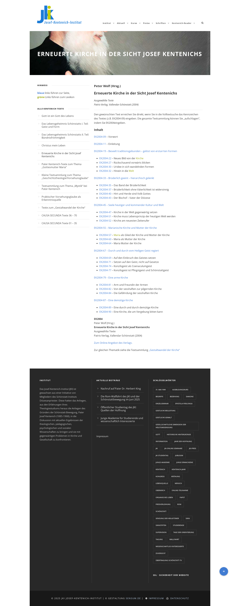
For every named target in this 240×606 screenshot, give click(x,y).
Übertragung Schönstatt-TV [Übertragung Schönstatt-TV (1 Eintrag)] (169, 560)
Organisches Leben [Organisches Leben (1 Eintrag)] (164, 497)
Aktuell (121, 23)
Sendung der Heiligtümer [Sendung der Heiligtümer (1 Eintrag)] (167, 518)
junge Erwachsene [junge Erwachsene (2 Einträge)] (184, 462)
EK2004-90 (105, 311)
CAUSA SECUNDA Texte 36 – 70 (59, 215)
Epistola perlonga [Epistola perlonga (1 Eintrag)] (183, 403)
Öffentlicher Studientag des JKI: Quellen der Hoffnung (118, 409)
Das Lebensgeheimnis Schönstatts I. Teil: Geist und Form (65, 125)
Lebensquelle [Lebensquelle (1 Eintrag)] (162, 483)
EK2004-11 (100, 144)
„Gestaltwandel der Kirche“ (164, 350)
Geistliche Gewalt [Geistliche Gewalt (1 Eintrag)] (164, 417)
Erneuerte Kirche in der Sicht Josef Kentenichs (61, 155)
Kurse (134, 23)
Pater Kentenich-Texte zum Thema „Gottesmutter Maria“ (61, 165)
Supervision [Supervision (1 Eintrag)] (161, 532)
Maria (117, 235)
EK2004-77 (105, 270)
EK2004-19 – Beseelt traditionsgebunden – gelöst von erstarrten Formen (136, 151)
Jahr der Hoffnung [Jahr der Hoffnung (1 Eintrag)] (183, 441)
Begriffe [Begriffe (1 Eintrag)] (159, 396)
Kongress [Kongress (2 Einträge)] (160, 476)
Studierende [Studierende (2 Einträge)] (178, 525)
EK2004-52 (105, 220)
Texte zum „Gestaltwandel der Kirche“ (63, 207)
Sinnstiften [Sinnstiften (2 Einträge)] (161, 525)
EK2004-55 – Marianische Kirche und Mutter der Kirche (125, 228)
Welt (131, 171)
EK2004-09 (100, 136)
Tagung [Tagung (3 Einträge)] (159, 539)
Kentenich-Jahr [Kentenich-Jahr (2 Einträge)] (179, 469)
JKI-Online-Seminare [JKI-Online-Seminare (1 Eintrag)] (173, 448)
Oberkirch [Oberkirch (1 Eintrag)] (160, 490)
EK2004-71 (105, 262)
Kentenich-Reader (181, 23)
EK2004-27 (105, 162)
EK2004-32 (105, 171)
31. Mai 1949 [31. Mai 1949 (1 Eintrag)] (161, 389)
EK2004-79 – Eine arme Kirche (111, 277)
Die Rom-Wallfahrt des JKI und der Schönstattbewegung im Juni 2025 (120, 398)
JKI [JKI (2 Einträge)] (157, 448)
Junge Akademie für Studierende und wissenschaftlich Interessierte (122, 419)
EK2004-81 (105, 284)
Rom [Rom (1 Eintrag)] (179, 504)
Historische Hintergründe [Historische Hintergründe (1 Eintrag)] (179, 434)
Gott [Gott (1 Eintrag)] (158, 434)
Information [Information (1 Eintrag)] (162, 441)
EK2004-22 (105, 158)
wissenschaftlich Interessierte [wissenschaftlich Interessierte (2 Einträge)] (170, 546)
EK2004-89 (105, 307)
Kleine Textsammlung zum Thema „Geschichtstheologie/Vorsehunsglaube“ (65, 176)
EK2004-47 (105, 212)
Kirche (139, 158)
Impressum (102, 436)
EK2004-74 (105, 266)
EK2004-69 (105, 258)
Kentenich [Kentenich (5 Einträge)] (160, 469)
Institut (107, 23)
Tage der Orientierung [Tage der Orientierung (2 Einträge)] (183, 532)
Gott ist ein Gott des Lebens (58, 116)
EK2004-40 (105, 193)
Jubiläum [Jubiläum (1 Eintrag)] (179, 455)
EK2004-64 (105, 243)
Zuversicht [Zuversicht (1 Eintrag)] (160, 553)
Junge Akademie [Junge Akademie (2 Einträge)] (163, 462)
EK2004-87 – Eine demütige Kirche (113, 300)
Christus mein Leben (53, 145)
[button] (223, 571)
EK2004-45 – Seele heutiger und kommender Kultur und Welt (129, 205)
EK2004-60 (105, 239)
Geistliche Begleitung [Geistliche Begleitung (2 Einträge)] (165, 410)
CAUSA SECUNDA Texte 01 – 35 (59, 223)
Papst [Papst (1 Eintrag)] (182, 497)
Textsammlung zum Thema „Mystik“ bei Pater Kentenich (64, 187)
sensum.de (133, 598)
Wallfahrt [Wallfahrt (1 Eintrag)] (174, 539)
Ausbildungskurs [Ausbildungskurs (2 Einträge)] (180, 389)
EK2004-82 (105, 289)
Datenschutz (179, 598)
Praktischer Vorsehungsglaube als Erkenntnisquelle (61, 198)
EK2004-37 (105, 189)
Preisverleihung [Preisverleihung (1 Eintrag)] (163, 504)
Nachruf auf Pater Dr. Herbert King (121, 388)
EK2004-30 (105, 166)
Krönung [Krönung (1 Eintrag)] (175, 476)
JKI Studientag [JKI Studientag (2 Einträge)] (162, 455)
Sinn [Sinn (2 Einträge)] (188, 518)
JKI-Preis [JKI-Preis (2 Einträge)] (192, 448)
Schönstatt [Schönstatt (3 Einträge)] (161, 511)
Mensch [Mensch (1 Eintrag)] (178, 483)
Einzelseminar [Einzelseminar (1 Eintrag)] (162, 403)
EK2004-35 (105, 185)
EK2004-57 (105, 235)
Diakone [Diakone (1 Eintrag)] (189, 396)
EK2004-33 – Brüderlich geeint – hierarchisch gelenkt (124, 178)
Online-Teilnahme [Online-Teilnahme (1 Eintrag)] (180, 490)
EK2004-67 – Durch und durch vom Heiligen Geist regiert (126, 250)
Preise (146, 23)
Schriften (161, 23)
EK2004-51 (105, 216)
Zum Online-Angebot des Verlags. (113, 342)
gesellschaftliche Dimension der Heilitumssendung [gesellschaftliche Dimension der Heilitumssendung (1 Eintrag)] (171, 426)
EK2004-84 (105, 293)
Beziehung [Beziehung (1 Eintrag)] (174, 396)
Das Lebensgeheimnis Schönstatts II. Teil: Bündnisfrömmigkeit (65, 136)
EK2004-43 (105, 197)
